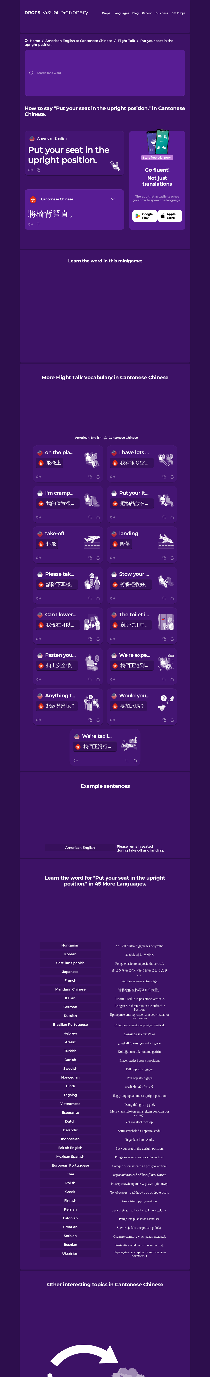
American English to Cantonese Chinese (78, 41)
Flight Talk (126, 41)
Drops (106, 13)
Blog (135, 13)
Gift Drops (178, 13)
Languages (121, 13)
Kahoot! (147, 13)
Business (161, 13)
